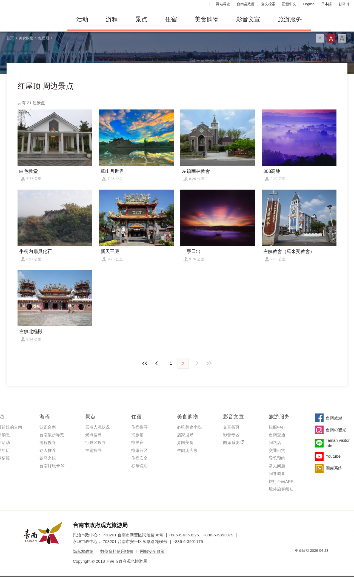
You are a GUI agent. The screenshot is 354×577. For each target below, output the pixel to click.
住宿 (171, 19)
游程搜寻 (47, 442)
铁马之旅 (47, 458)
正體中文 (289, 4)
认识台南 (47, 427)
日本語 (326, 4)
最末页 (208, 363)
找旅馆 (137, 434)
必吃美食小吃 (189, 427)
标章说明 (139, 465)
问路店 (275, 442)
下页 (157, 363)
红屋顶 (43, 38)
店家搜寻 (185, 434)
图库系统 (231, 442)
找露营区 (139, 450)
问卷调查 (277, 473)
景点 (141, 19)
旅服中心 (277, 427)
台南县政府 (246, 4)
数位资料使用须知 (116, 551)
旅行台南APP (281, 481)
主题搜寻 (93, 450)
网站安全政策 (152, 551)
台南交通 (277, 434)
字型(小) (320, 38)
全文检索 (268, 4)
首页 (10, 38)
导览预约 (277, 458)
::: (211, 4)
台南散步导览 (51, 434)
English (309, 4)
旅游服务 (290, 19)
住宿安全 (139, 458)
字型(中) (331, 38)
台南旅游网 (32, 19)
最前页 (145, 363)
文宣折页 (231, 427)
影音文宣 (248, 19)
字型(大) (342, 38)
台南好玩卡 (49, 465)
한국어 (343, 4)
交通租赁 (277, 450)
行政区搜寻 (95, 442)
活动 (82, 19)
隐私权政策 (83, 551)
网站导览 (223, 4)
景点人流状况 (97, 427)
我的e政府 (299, 560)
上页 (196, 363)
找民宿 (137, 442)
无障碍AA (318, 560)
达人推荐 (47, 450)
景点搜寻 (93, 434)
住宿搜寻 (139, 427)
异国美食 (185, 442)
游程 (112, 19)
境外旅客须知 (281, 489)
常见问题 (277, 465)
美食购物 (207, 19)
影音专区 (231, 434)
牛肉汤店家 (187, 450)
